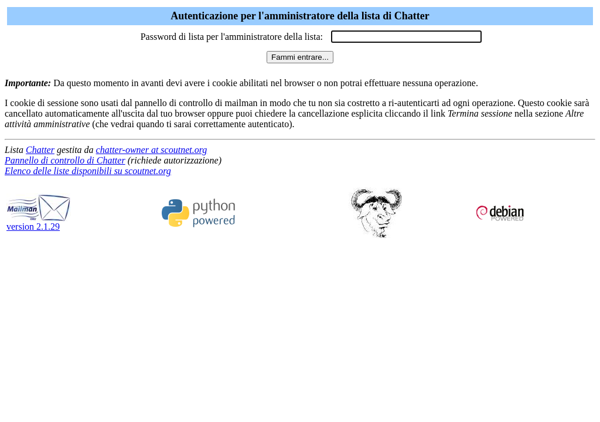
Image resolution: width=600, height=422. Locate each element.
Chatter (40, 150)
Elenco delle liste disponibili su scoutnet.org (88, 171)
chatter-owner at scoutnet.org (151, 150)
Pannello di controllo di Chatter (65, 160)
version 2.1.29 (38, 222)
